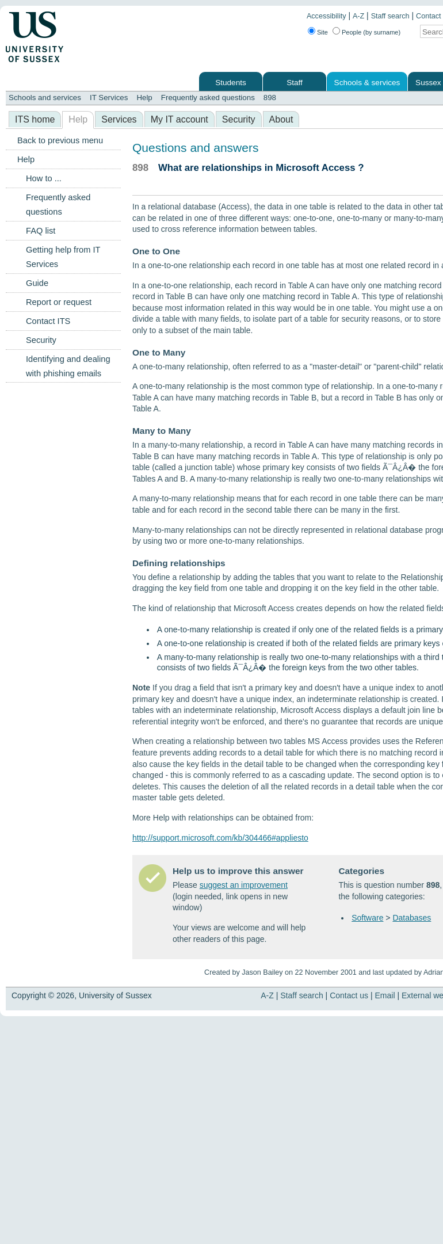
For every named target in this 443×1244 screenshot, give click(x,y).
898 (269, 97)
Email (385, 995)
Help (144, 97)
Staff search (390, 16)
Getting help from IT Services (63, 257)
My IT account (179, 119)
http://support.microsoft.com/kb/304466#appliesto (220, 837)
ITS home (35, 119)
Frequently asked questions (208, 97)
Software (367, 917)
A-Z (358, 16)
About (281, 119)
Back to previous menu (60, 140)
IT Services (109, 97)
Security (238, 119)
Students (230, 82)
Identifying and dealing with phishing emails (68, 366)
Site (322, 32)
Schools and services (45, 97)
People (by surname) (371, 32)
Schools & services (367, 82)
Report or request (58, 302)
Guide (37, 283)
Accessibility (326, 16)
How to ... (44, 178)
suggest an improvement (244, 885)
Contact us (349, 995)
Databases (411, 917)
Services (118, 119)
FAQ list (40, 230)
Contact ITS (48, 321)
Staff (295, 82)
